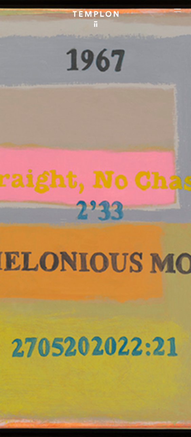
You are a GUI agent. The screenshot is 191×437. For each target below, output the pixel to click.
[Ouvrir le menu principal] (177, 10)
